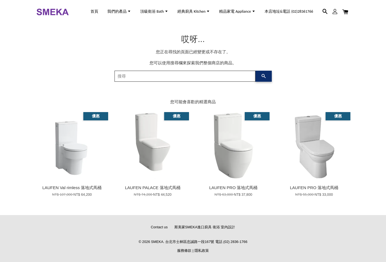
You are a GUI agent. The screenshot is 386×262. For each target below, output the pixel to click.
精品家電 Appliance (237, 11)
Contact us (159, 227)
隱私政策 (202, 250)
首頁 (94, 11)
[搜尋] (185, 76)
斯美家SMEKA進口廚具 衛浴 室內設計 (204, 227)
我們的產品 (119, 11)
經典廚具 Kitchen (193, 11)
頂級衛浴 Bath (154, 11)
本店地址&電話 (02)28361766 (289, 11)
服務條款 (184, 250)
